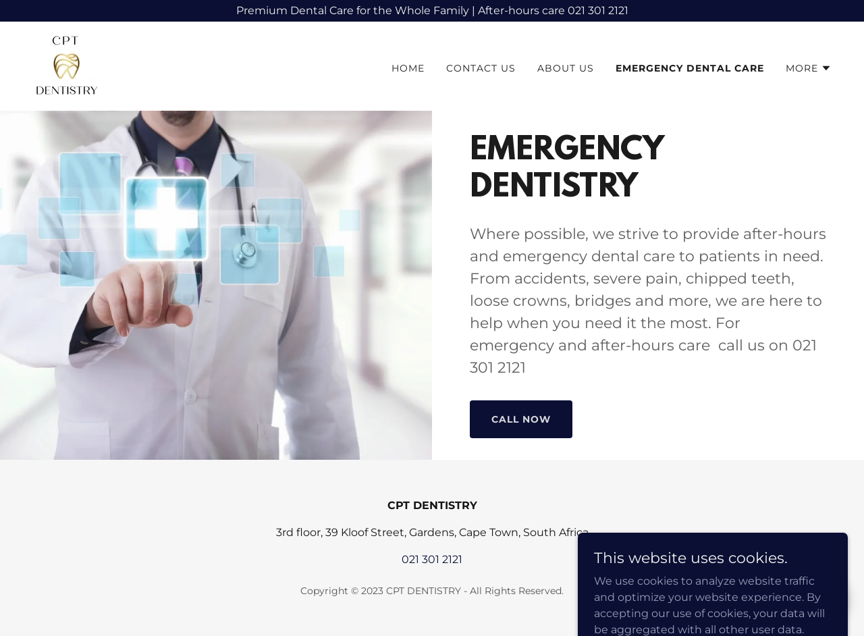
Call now (521, 419)
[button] (809, 68)
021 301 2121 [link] (432, 559)
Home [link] (408, 68)
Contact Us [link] (481, 68)
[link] (66, 65)
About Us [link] (565, 68)
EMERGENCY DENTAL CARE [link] (690, 68)
